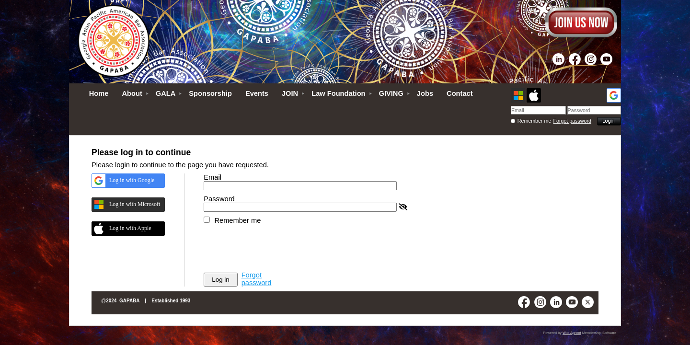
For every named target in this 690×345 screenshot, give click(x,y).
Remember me (534, 121)
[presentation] (276, 247)
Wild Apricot (572, 333)
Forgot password (572, 121)
